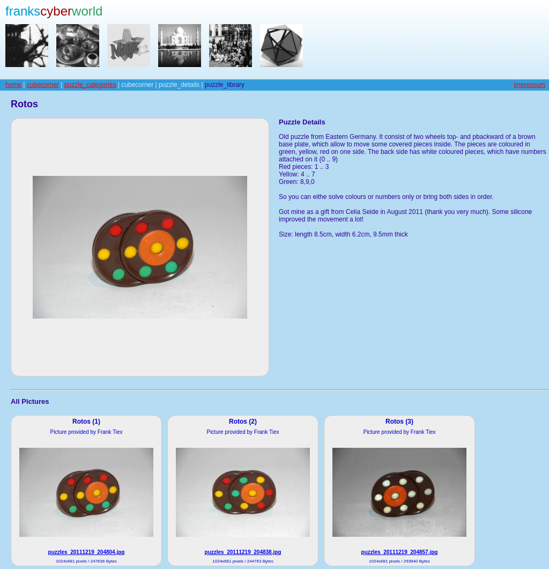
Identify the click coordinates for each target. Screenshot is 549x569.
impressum (529, 84)
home (13, 84)
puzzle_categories (90, 84)
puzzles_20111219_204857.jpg (399, 552)
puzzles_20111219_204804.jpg (86, 552)
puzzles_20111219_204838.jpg (243, 552)
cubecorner (43, 84)
